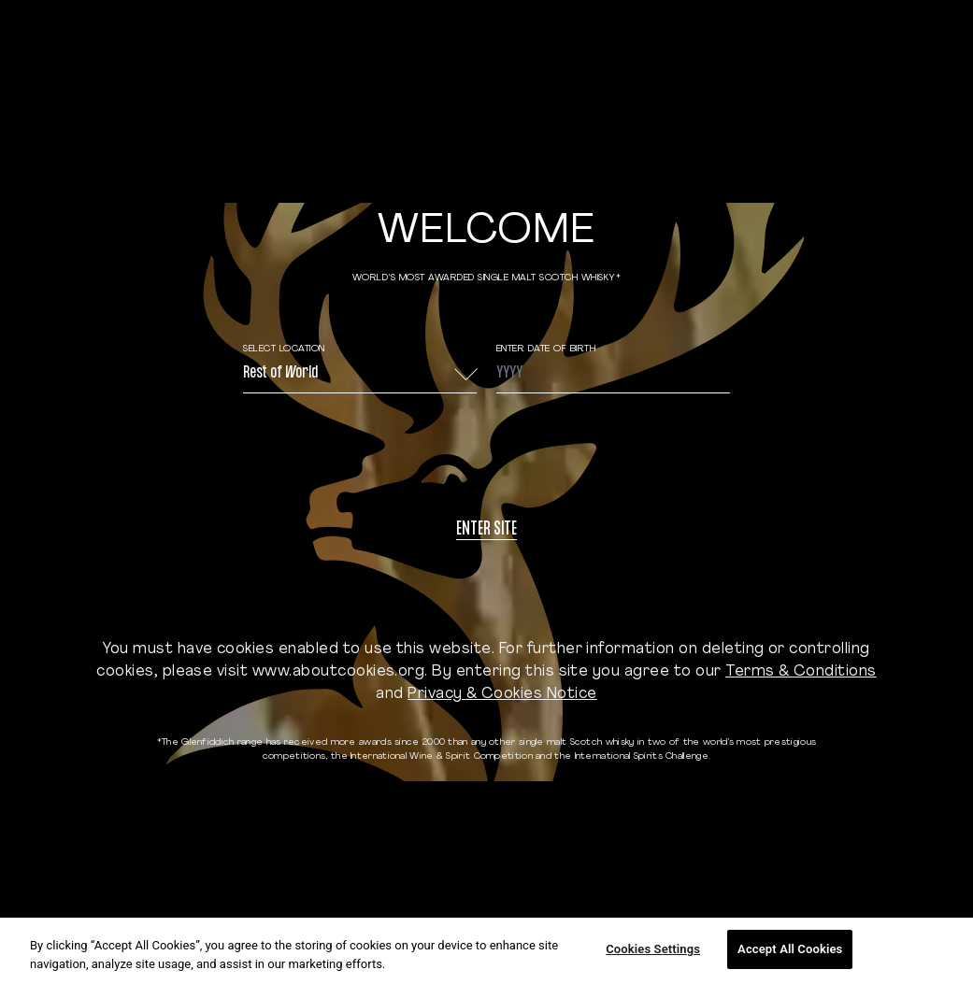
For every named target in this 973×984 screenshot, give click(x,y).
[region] (486, 951)
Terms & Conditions (801, 671)
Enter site (486, 530)
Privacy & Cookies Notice (502, 694)
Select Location (284, 349)
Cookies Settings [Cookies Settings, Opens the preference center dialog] (653, 949)
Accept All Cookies (789, 949)
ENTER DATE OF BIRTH (546, 349)
